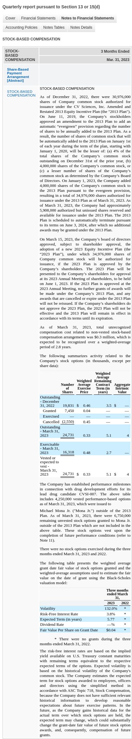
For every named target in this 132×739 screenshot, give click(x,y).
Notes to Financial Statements (86, 18)
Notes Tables (52, 27)
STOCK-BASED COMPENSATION (21, 93)
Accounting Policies (19, 27)
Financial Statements (37, 18)
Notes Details (79, 27)
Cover (8, 18)
